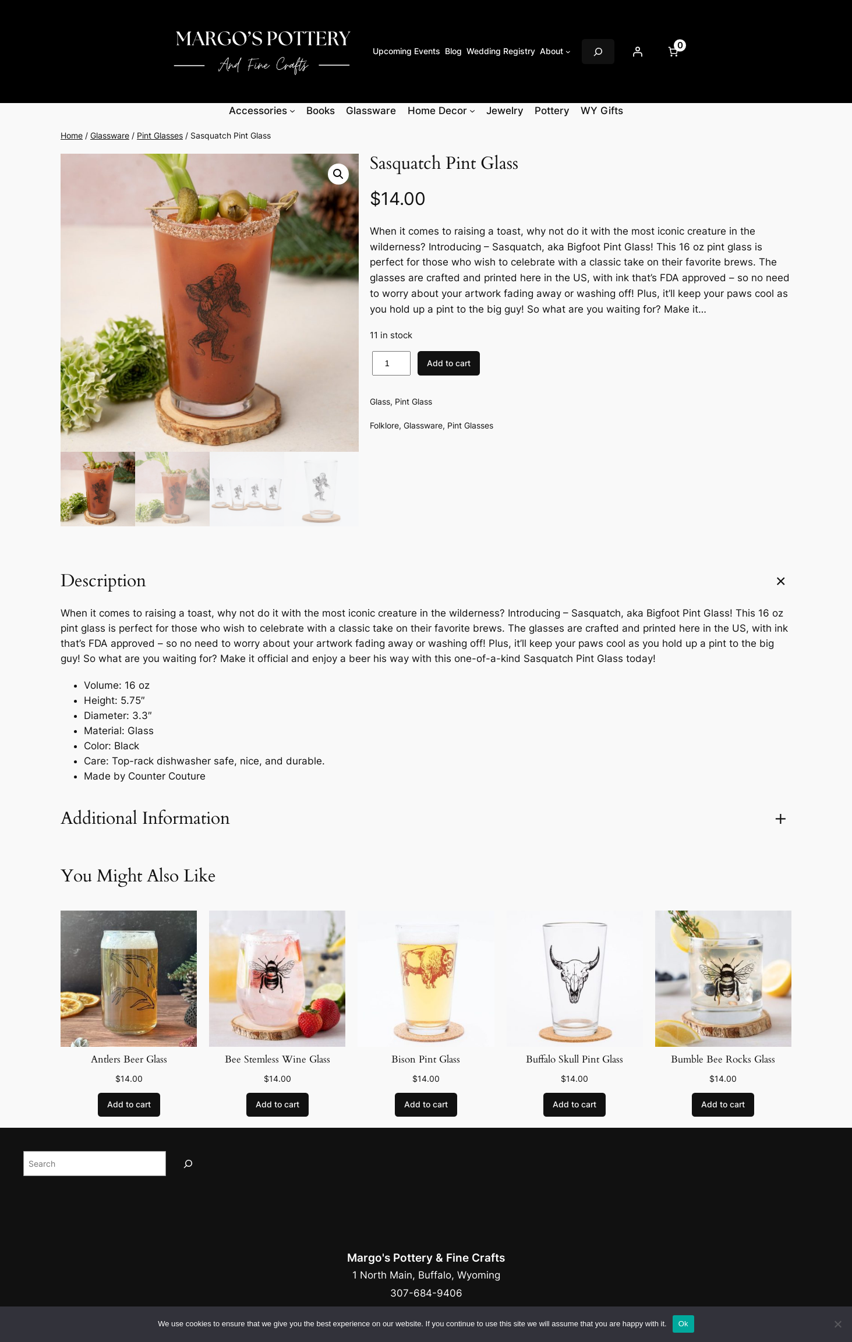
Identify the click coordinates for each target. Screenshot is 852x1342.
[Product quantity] (391, 363)
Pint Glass (413, 401)
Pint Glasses (160, 135)
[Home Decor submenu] (472, 111)
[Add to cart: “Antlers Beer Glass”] (129, 1105)
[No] (837, 1324)
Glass (380, 401)
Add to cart (449, 363)
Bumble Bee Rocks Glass (723, 1059)
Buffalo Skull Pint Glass (574, 1059)
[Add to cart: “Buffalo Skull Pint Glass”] (574, 1105)
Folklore (384, 425)
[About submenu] (568, 51)
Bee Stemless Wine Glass (277, 1059)
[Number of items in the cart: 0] (673, 52)
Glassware (109, 135)
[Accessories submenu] (292, 111)
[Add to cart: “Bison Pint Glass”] (426, 1105)
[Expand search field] (598, 51)
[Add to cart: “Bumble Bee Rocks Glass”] (723, 1105)
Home (72, 135)
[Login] (637, 52)
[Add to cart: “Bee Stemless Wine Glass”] (277, 1105)
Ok (683, 1323)
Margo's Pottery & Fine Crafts (426, 1258)
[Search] (188, 1163)
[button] (338, 174)
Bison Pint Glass (425, 1059)
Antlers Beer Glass (129, 1059)
